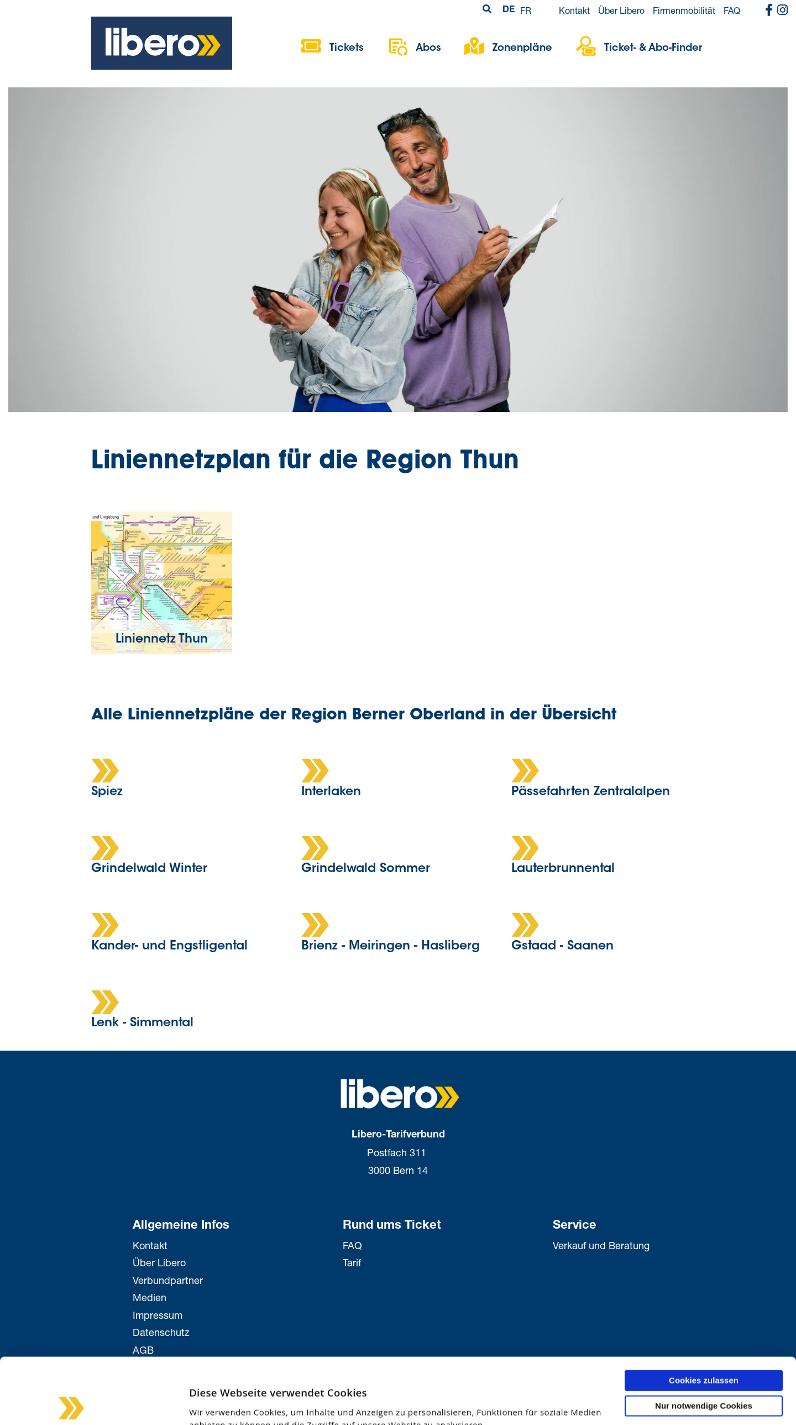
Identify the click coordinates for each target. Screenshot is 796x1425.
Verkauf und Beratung (601, 1245)
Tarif (352, 1262)
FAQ (732, 10)
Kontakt (574, 10)
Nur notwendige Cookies (703, 1349)
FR (525, 10)
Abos (428, 49)
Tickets (346, 49)
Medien (149, 1297)
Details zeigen (173, 1403)
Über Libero (621, 10)
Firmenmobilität (684, 10)
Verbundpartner (168, 1280)
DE (508, 10)
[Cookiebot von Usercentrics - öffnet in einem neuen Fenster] (71, 1403)
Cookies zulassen (704, 1323)
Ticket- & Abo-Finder (653, 49)
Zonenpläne (522, 49)
